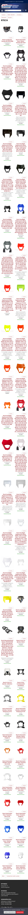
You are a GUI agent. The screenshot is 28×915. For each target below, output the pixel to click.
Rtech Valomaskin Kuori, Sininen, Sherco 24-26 (20, 841)
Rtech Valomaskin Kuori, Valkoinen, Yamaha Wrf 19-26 (20, 867)
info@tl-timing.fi (11, 901)
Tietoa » (23, 910)
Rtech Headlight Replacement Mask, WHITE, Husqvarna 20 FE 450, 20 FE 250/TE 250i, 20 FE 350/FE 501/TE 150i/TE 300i (20, 498)
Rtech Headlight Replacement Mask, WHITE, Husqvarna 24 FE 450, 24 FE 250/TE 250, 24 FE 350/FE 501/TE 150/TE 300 (7, 536)
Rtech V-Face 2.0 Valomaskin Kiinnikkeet (21, 684)
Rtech (3, 876)
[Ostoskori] (23, 10)
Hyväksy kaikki (20, 912)
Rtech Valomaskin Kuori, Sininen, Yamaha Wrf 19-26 (7, 867)
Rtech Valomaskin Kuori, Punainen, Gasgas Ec (20, 815)
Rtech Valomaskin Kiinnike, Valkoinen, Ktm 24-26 (20, 789)
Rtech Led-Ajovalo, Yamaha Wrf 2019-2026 (7, 40)
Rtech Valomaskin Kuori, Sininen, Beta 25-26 (7, 841)
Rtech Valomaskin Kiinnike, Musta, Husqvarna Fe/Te (20, 736)
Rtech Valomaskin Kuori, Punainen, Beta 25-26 (7, 815)
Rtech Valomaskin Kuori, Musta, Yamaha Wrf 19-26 (20, 41)
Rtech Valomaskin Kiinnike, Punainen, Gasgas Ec (21, 762)
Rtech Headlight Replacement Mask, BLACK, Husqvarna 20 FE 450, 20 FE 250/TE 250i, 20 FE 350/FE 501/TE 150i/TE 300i (7, 147)
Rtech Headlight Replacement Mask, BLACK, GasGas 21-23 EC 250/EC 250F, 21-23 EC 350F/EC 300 (7, 108)
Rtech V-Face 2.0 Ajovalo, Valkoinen (7, 683)
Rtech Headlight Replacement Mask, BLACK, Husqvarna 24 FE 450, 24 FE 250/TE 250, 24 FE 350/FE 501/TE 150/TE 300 (20, 147)
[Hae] (13, 10)
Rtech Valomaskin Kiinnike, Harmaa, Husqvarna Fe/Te (7, 710)
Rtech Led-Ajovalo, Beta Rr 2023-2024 (21, 610)
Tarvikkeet (19, 14)
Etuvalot (10, 17)
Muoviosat (4, 17)
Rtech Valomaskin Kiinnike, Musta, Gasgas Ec (7, 736)
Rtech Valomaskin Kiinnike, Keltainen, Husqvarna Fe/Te (20, 710)
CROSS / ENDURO (11, 14)
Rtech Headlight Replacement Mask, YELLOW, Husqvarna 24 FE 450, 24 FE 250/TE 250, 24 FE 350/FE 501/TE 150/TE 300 (7, 613)
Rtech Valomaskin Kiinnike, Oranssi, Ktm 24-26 (7, 762)
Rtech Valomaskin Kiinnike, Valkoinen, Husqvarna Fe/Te (7, 789)
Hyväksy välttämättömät (9, 912)
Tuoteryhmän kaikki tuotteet (13, 876)
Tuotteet (4, 14)
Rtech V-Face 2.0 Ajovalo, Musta (20, 641)
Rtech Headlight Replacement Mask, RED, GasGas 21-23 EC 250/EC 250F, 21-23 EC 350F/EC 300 (7, 458)
